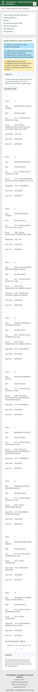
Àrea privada (8, 31)
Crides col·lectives (9, 18)
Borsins (6, 20)
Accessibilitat (20, 690)
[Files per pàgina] (22, 641)
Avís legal (30, 690)
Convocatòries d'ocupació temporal (15, 15)
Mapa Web (10, 690)
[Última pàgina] (21, 649)
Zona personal (8, 29)
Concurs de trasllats (10, 26)
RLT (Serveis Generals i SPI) (13, 23)
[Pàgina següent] (17, 649)
